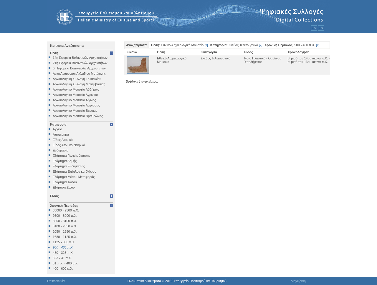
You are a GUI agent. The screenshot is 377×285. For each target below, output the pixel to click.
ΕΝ (321, 28)
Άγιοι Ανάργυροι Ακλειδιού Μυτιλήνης (79, 73)
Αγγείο (57, 129)
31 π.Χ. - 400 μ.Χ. (65, 263)
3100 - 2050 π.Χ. (65, 226)
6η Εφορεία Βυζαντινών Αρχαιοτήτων (79, 68)
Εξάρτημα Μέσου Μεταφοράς (74, 177)
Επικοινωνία (56, 281)
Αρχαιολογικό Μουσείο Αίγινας (74, 100)
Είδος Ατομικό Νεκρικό (69, 145)
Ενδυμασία (60, 150)
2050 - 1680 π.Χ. (65, 231)
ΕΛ (314, 28)
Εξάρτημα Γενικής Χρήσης (71, 155)
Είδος (54, 196)
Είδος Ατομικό (63, 139)
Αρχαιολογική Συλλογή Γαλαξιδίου (77, 79)
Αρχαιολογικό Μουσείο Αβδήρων (76, 89)
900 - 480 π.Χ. (63, 247)
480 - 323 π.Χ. (63, 252)
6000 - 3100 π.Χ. (65, 221)
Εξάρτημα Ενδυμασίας (69, 166)
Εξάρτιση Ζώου (64, 187)
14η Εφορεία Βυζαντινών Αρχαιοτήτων (80, 57)
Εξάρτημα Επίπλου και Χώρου (74, 171)
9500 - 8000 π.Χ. (65, 215)
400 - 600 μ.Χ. (63, 268)
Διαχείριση (298, 281)
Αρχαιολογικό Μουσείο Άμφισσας (76, 105)
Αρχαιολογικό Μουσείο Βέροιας (75, 110)
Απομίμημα (61, 134)
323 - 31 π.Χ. (62, 258)
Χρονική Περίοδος (64, 205)
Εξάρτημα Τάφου (65, 182)
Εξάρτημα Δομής (65, 161)
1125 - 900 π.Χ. (64, 242)
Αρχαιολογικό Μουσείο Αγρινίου (75, 94)
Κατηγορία (58, 124)
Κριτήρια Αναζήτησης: (67, 45)
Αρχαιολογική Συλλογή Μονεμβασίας (79, 84)
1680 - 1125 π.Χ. (65, 237)
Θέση (54, 53)
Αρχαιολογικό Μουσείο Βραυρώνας (78, 116)
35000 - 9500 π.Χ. (66, 210)
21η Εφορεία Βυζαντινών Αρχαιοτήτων (80, 63)
